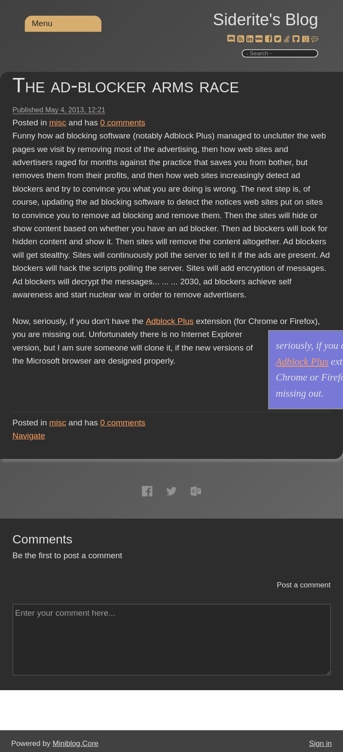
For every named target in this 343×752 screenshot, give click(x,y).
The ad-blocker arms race (126, 85)
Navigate (29, 435)
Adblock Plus (169, 321)
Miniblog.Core (75, 743)
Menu (42, 23)
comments (122, 122)
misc (57, 122)
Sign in (320, 743)
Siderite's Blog (265, 19)
